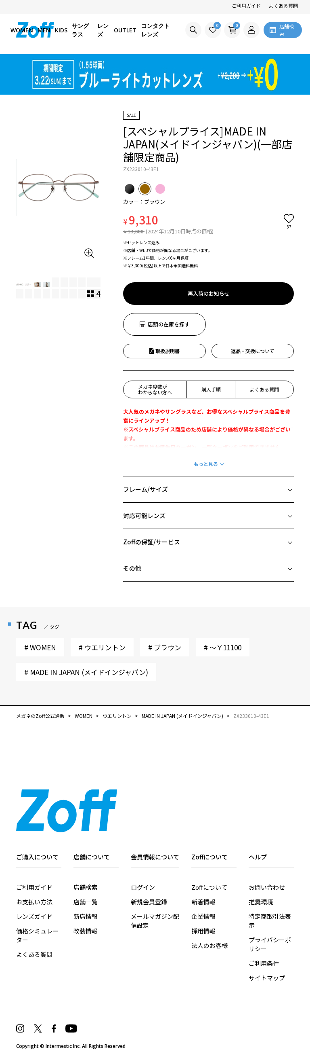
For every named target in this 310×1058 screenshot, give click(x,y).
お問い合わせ (267, 887)
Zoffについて (209, 887)
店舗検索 (85, 887)
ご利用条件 (264, 963)
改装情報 (85, 931)
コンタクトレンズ (155, 30)
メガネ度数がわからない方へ (155, 389)
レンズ (103, 30)
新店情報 (85, 916)
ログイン (143, 887)
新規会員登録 (149, 901)
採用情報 (203, 931)
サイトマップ (267, 977)
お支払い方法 (34, 901)
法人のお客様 (209, 945)
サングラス (80, 30)
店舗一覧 (85, 901)
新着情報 (203, 901)
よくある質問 (283, 5)
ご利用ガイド (246, 5)
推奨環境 (261, 901)
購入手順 (211, 389)
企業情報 (203, 916)
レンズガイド (34, 916)
